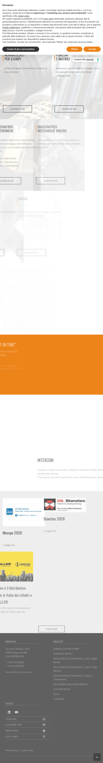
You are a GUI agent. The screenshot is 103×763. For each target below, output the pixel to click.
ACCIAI (56, 694)
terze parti (48, 19)
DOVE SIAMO (11, 736)
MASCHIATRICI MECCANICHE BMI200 (70, 684)
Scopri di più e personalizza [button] (20, 49)
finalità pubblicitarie (11, 27)
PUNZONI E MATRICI (62, 653)
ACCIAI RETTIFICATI (61, 689)
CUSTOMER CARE (13, 724)
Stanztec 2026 (19, 519)
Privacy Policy (11, 750)
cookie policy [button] (23, 16)
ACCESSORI (58, 699)
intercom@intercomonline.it (18, 672)
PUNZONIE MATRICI (63, 56)
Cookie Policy (26, 750)
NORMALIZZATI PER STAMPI (14, 56)
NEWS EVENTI (11, 730)
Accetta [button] (92, 49)
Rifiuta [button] (74, 49)
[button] (97, 757)
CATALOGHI (10, 719)
